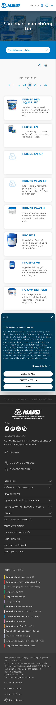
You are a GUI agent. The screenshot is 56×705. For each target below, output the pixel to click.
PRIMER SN (30, 126)
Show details (39, 366)
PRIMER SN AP (32, 154)
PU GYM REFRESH (34, 289)
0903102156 (46, 440)
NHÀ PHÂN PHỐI (13, 539)
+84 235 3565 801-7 (17, 440)
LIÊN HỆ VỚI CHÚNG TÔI (17, 532)
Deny (28, 386)
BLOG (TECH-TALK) (14, 551)
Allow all (28, 374)
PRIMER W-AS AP (34, 181)
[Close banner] (52, 317)
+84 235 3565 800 (15, 675)
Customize (28, 380)
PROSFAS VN (31, 262)
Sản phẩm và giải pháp (41, 399)
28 (45, 84)
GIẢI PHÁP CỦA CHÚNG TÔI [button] (18, 487)
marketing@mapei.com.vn (22, 444)
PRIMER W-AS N (33, 208)
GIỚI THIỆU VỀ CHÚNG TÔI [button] (18, 519)
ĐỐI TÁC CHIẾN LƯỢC (15, 545)
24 (35, 84)
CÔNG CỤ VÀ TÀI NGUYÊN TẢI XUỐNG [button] (24, 507)
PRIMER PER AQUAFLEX (31, 101)
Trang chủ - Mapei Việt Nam (16, 399)
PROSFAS (28, 235)
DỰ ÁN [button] (8, 513)
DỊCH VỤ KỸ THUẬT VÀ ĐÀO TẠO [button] (21, 500)
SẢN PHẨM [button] (10, 481)
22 (24, 84)
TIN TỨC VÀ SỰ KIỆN (14, 526)
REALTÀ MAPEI (12, 494)
